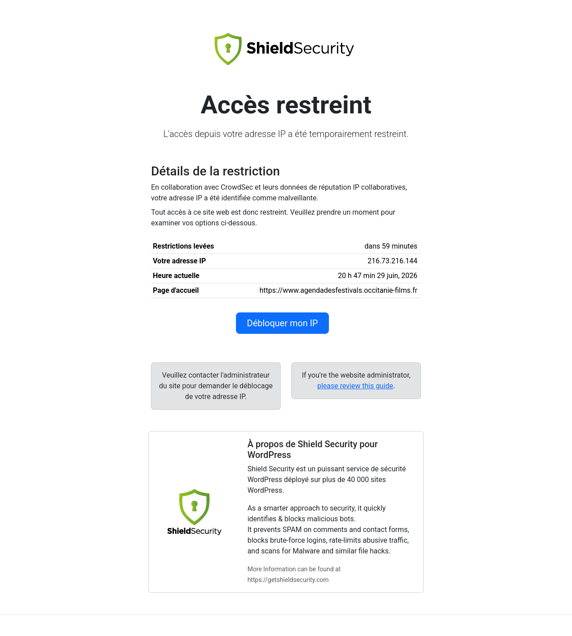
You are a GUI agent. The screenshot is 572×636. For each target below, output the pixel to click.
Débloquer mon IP (282, 323)
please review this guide (355, 386)
